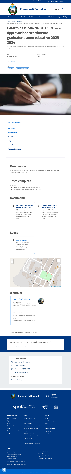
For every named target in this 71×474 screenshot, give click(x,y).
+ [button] (12, 260)
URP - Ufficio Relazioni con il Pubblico (16, 464)
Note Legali (29, 472)
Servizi (26, 415)
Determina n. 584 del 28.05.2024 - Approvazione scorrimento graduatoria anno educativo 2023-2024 (34, 23)
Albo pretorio (48, 431)
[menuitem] (50, 16)
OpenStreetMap (57, 286)
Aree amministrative (12, 418)
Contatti (9, 448)
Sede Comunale (21, 240)
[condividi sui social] (11, 61)
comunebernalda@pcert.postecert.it (16, 461)
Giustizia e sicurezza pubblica (31, 436)
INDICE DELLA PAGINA (14, 122)
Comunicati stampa (50, 421)
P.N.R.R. (40, 461)
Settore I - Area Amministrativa (22, 299)
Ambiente (26, 441)
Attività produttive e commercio (32, 426)
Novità (14, 21)
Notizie (46, 418)
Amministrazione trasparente (52, 434)
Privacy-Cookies (21, 472)
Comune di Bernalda (33, 9)
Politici (8, 428)
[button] (56, 2)
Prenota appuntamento (44, 451)
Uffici (8, 423)
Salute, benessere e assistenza (32, 443)
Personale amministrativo (13, 431)
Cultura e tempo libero (29, 421)
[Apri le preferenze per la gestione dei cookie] (4, 470)
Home (8, 21)
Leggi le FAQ (41, 453)
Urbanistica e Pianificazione (31, 428)
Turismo (26, 431)
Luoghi (8, 433)
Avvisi (19, 21)
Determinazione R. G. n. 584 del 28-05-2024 (49, 206)
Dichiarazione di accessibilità (45, 458)
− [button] (12, 262)
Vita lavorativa (28, 423)
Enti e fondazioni (11, 426)
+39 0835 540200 (11, 459)
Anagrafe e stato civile (30, 418)
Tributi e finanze (28, 438)
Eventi (46, 423)
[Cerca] (62, 9)
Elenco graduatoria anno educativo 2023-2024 (24, 206)
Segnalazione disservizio (44, 456)
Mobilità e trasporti (29, 433)
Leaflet (51, 286)
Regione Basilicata (38, 1)
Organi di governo (11, 421)
